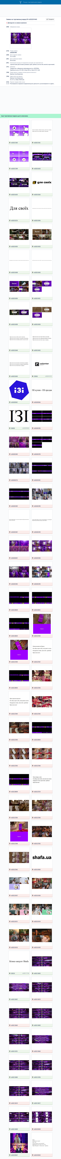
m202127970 (36, 791)
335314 (12, 973)
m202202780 (36, 506)
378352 (35, 376)
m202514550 (13, 298)
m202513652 (36, 350)
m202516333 (36, 168)
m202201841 (36, 480)
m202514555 (13, 246)
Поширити (50, 19)
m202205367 (13, 402)
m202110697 (13, 999)
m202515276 (13, 220)
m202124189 (36, 947)
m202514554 (36, 324)
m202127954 (13, 662)
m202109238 (36, 1129)
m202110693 (36, 973)
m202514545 (36, 272)
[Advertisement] (30, 10)
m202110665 (13, 1025)
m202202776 (13, 480)
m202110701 (13, 1051)
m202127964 (13, 713)
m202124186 (36, 895)
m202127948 (13, 843)
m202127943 (36, 713)
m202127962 (13, 869)
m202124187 (13, 895)
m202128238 (13, 610)
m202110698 (13, 1129)
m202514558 (13, 324)
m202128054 (36, 739)
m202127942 (36, 687)
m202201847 (13, 532)
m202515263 (36, 194)
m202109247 (13, 1155)
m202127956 (13, 817)
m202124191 (13, 921)
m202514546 (36, 220)
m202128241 (36, 610)
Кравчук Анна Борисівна (16, 74)
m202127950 (13, 739)
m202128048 (13, 791)
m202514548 (13, 272)
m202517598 (13, 168)
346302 (12, 428)
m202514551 (36, 298)
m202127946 (36, 765)
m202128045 (13, 687)
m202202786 (36, 428)
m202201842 (13, 584)
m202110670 (36, 999)
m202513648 (13, 350)
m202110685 (13, 1077)
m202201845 (13, 454)
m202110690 (36, 1025)
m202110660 (36, 1051)
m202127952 (36, 843)
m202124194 (36, 921)
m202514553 (36, 246)
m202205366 (36, 402)
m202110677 (36, 1103)
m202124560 (36, 869)
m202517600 (13, 142)
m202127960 (36, 817)
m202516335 (13, 194)
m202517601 (36, 142)
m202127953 (13, 765)
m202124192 (13, 947)
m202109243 (36, 1155)
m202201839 (13, 506)
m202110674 (13, 1103)
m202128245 (13, 636)
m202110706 (36, 1077)
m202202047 (13, 558)
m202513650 (13, 376)
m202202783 (36, 584)
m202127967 (36, 662)
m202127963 (36, 636)
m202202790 (36, 454)
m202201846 (36, 558)
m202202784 (36, 532)
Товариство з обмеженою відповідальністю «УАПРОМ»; (24, 68)
